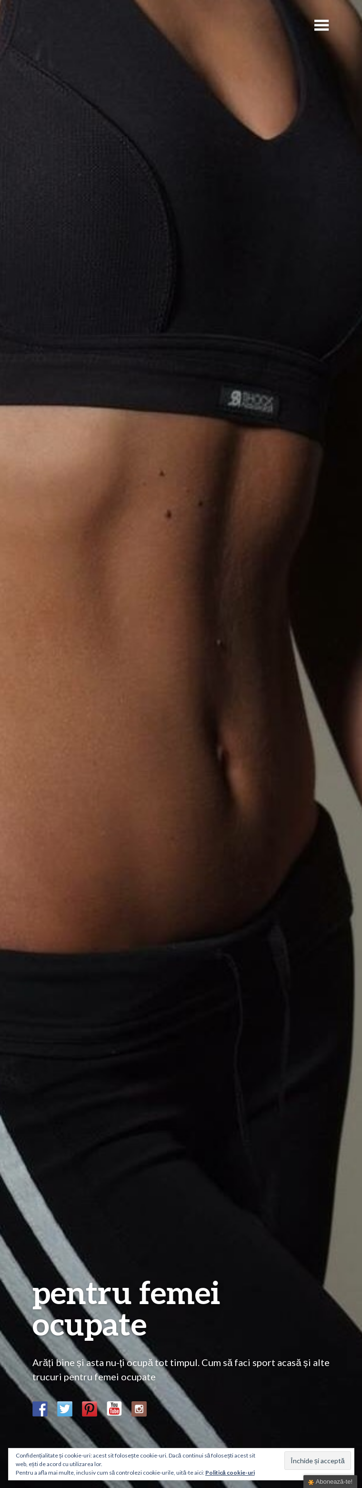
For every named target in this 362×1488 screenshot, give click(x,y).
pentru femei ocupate (126, 1307)
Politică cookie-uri (230, 1472)
